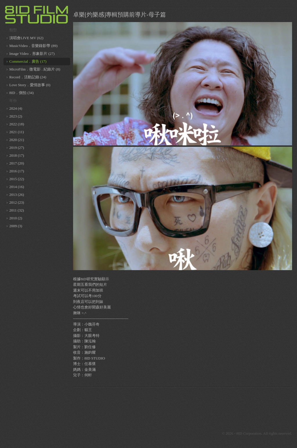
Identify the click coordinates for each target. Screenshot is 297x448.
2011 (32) (16, 210)
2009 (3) (15, 226)
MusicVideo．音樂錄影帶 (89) (33, 46)
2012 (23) (16, 202)
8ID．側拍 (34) (21, 93)
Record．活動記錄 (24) (27, 77)
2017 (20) (16, 163)
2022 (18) (16, 124)
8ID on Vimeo (171, 433)
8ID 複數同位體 (36, 14)
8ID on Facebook (157, 433)
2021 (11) (16, 132)
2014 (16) (16, 187)
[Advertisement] (182, 404)
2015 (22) (16, 179)
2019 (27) (16, 147)
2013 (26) (16, 194)
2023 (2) (15, 116)
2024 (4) (15, 108)
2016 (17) (16, 171)
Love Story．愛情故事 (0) (29, 85)
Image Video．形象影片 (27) (32, 53)
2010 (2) (15, 218)
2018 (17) (16, 155)
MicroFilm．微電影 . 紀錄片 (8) (34, 69)
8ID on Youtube (186, 433)
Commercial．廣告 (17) (27, 61)
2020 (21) (16, 140)
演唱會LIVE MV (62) (26, 38)
